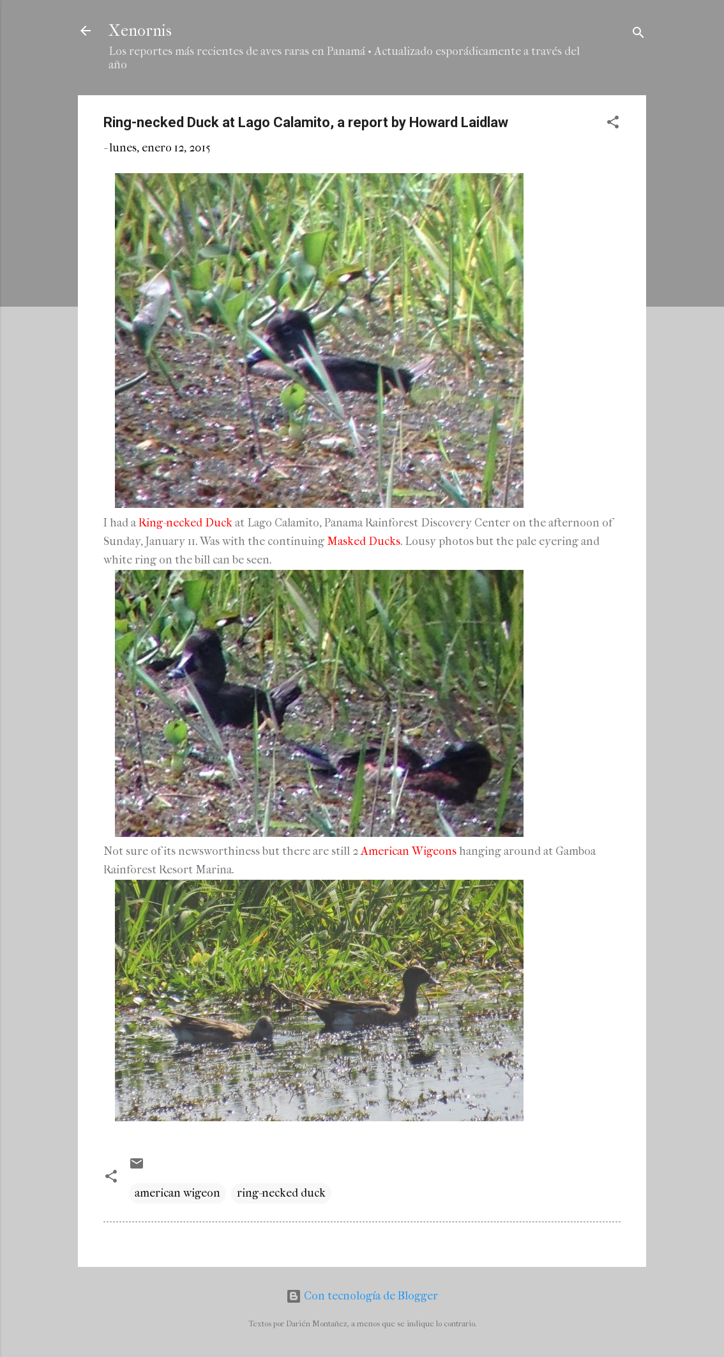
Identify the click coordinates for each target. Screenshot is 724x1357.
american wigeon (177, 1193)
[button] (613, 124)
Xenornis (140, 31)
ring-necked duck (281, 1193)
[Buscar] (638, 34)
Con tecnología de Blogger (362, 1296)
